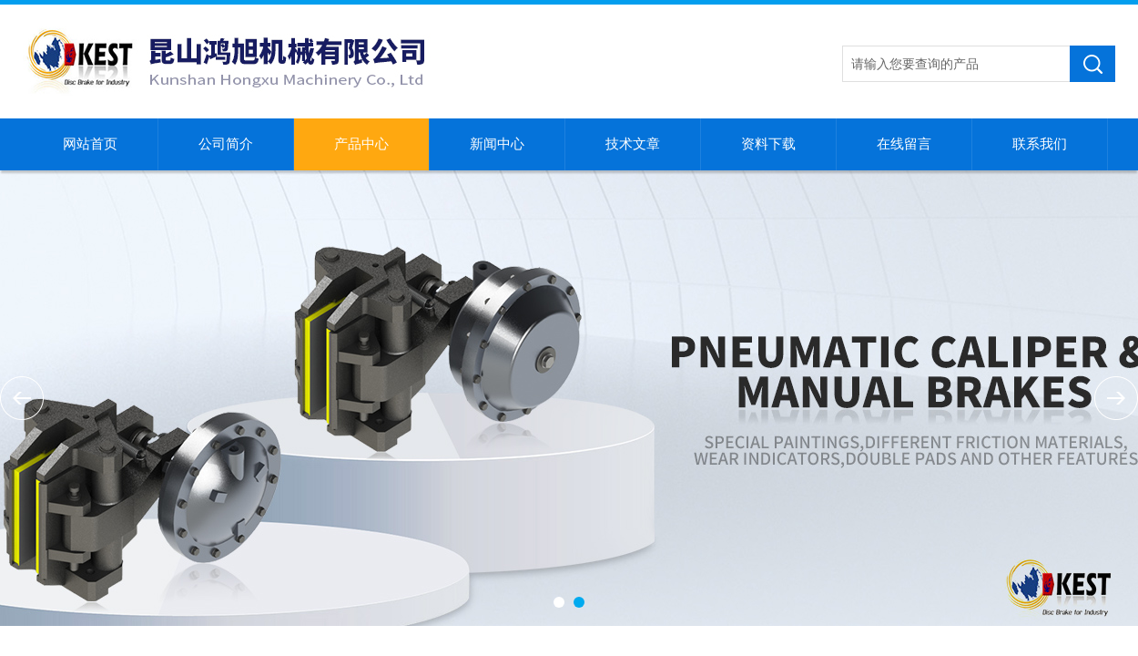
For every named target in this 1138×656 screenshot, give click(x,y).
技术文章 (632, 144)
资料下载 (768, 144)
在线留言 (904, 144)
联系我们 (1039, 144)
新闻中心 (497, 144)
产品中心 (361, 144)
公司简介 (225, 144)
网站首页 (90, 144)
